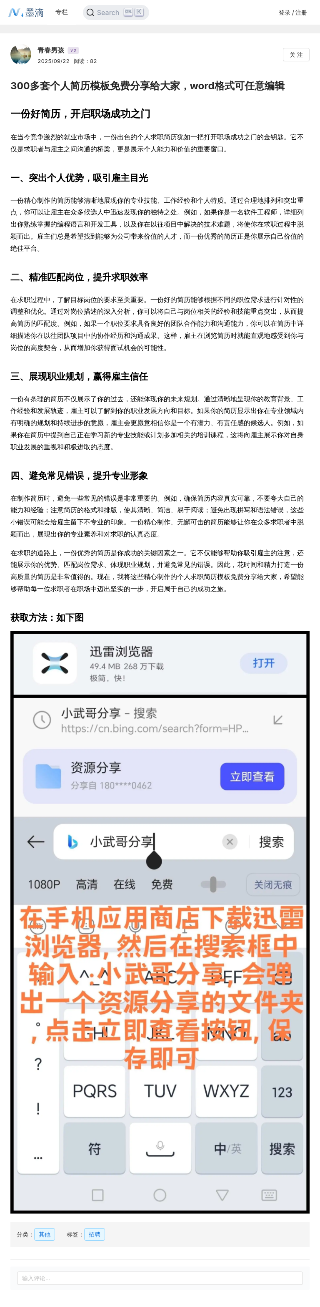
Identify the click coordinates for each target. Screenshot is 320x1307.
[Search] (116, 12)
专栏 (61, 12)
